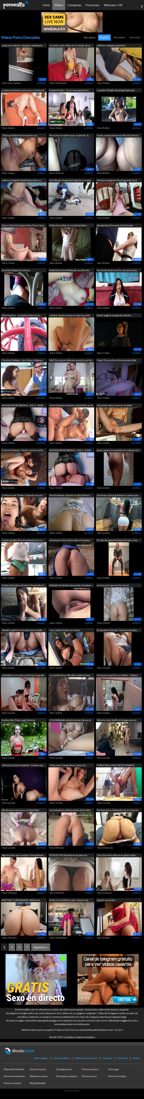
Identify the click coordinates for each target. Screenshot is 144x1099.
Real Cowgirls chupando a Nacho (114, 315)
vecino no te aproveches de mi (113, 585)
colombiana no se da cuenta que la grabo (23, 675)
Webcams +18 (113, 5)
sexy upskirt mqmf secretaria (64, 630)
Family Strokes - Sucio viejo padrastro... (69, 90)
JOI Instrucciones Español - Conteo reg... (23, 765)
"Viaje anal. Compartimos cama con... (68, 765)
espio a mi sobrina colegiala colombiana (22, 45)
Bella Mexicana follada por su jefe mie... (69, 270)
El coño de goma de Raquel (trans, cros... (117, 540)
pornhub (41, 397)
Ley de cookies (61, 1058)
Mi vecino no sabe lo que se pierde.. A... (69, 135)
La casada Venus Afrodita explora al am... (70, 675)
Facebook (122, 1058)
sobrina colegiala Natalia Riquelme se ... (22, 180)
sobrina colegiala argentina (111, 45)
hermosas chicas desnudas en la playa (69, 540)
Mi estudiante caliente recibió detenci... (70, 495)
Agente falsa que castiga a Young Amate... (23, 855)
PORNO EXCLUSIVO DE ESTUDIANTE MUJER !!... (116, 765)
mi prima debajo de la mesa (16, 270)
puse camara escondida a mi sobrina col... (118, 450)
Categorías (74, 5)
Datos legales (41, 1058)
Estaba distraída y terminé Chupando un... (23, 585)
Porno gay (113, 1069)
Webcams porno (39, 1076)
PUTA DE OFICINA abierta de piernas (68, 855)
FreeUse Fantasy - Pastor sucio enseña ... (23, 450)
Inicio (46, 5)
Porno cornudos (12, 1083)
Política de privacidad (85, 1058)
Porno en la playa (117, 1076)
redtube (88, 128)
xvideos (41, 83)
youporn (41, 128)
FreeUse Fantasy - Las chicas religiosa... (22, 360)
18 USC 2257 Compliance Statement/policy (72, 1037)
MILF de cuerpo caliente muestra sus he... (71, 360)
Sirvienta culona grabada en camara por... (118, 495)
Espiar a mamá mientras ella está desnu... (118, 135)
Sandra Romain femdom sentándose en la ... (71, 405)
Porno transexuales (14, 1076)
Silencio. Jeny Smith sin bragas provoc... (117, 720)
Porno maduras (90, 1069)
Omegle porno (64, 1069)
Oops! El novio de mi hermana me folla (116, 360)
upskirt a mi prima (106, 900)
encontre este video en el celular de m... (70, 45)
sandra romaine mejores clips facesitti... (70, 315)
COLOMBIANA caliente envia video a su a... (70, 720)
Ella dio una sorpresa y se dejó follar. (21, 810)
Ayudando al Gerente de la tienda (115, 225)
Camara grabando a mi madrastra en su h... (22, 540)
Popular (104, 37)
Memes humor (38, 1069)
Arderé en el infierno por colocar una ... (69, 900)
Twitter (136, 1058)
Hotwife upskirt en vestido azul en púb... (22, 630)
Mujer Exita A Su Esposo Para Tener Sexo (23, 225)
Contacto (107, 1058)
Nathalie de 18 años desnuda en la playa (70, 585)
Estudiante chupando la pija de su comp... (70, 180)
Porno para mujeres (67, 1076)
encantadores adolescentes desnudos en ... (70, 810)
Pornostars (92, 5)
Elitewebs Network (14, 1069)
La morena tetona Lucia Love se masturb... (23, 90)
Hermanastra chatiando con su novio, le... (118, 810)
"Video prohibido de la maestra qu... (20, 135)
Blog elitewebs (38, 1083)
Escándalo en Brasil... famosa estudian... (117, 630)
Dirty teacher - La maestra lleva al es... (21, 315)
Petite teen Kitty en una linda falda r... (68, 225)
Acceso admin (72, 1090)
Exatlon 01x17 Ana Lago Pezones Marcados (18, 720)
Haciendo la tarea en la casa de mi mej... (117, 270)
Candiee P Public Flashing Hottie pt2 (115, 90)
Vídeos (58, 5)
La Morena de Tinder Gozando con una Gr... (22, 495)
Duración (135, 37)
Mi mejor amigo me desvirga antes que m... (117, 180)
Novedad (119, 37)
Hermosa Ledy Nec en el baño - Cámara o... (117, 675)
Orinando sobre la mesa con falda (114, 405)
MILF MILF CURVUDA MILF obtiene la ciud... (21, 900)
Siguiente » (41, 947)
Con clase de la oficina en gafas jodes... (117, 855)
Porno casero (89, 1076)
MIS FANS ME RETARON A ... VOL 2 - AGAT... (23, 405)
